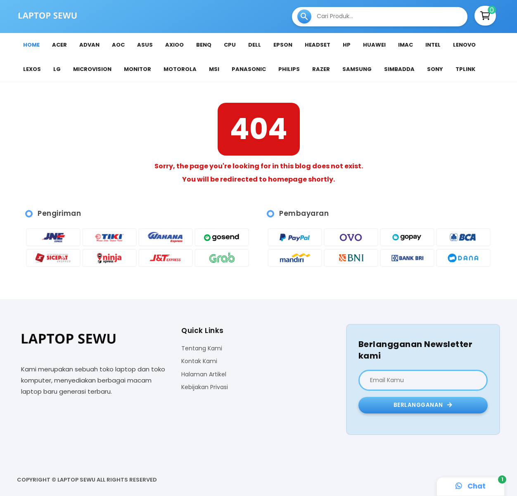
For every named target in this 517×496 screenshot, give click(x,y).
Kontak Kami (199, 361)
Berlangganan (423, 405)
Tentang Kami (201, 348)
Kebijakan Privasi (204, 387)
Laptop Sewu (76, 480)
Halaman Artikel (203, 374)
